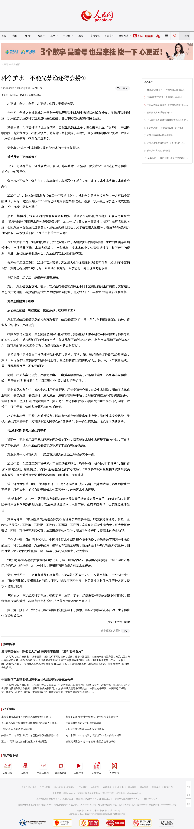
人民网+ (25, 767)
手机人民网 (43, 767)
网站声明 (132, 787)
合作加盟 (95, 787)
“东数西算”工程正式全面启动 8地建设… (165, 97)
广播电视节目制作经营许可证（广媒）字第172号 (135, 799)
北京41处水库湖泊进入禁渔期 (16, 729)
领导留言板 (61, 767)
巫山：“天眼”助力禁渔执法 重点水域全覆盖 (24, 741)
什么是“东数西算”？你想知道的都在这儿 (165, 90)
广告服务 (83, 787)
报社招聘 (58, 787)
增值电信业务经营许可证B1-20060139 (93, 799)
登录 (186, 35)
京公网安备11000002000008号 (162, 805)
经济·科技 (15, 64)
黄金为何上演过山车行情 (158, 150)
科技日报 (37, 88)
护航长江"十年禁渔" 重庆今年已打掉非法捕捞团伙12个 (30, 735)
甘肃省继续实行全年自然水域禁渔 (83, 723)
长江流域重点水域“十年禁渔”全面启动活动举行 (91, 741)
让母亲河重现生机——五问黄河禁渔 (85, 729)
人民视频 (78, 767)
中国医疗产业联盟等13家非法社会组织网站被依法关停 (37, 679)
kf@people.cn (69, 793)
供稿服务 (107, 787)
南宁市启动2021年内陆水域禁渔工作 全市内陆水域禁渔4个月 (98, 735)
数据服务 (119, 787)
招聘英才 (70, 787)
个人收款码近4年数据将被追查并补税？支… (167, 120)
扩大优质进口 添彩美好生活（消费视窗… (166, 128)
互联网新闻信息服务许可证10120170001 (54, 799)
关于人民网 (45, 787)
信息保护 (156, 787)
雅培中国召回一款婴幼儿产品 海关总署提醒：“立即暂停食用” (42, 651)
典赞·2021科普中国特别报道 (160, 135)
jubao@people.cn (134, 793)
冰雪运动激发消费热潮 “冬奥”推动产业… (166, 143)
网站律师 (144, 787)
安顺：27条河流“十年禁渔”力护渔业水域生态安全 (92, 716)
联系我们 (168, 787)
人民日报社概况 (28, 787)
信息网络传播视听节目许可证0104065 (35, 805)
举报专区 (95, 35)
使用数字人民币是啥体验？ (159, 112)
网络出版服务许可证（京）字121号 (114, 805)
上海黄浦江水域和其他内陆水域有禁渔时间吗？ (26, 716)
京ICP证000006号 (140, 805)
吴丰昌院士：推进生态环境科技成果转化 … (168, 158)
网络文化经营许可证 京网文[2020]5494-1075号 (75, 805)
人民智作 (114, 767)
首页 (3, 35)
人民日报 (7, 767)
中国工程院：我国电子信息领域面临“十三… (167, 105)
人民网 (5, 64)
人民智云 (96, 767)
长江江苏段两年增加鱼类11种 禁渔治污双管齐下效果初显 (31, 723)
